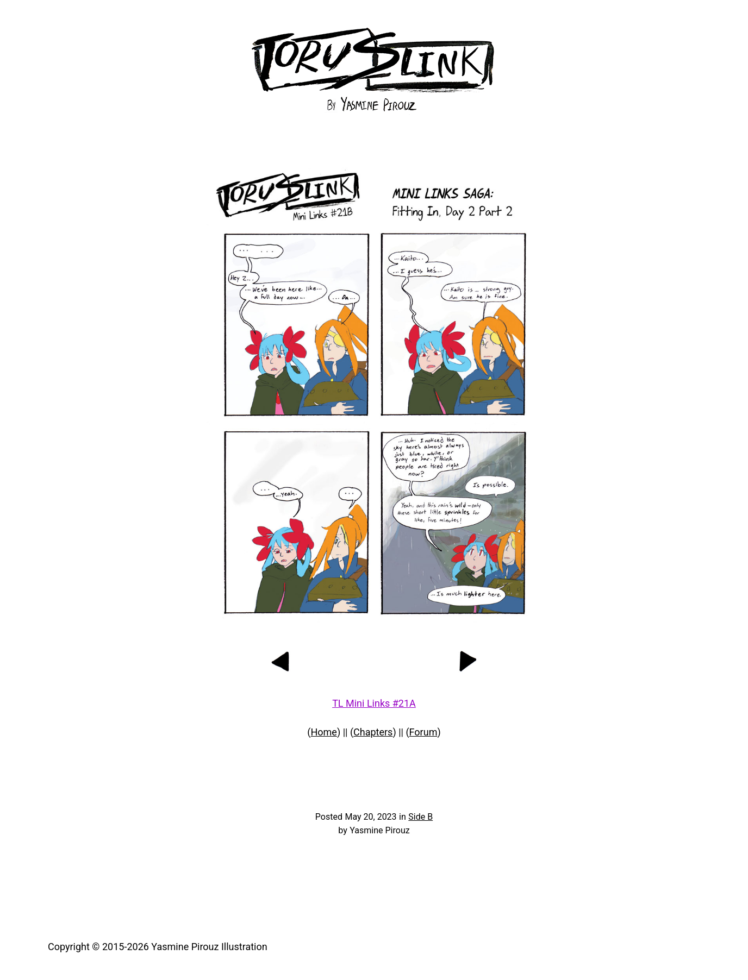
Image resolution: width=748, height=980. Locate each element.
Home (323, 732)
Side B (420, 817)
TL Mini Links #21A (374, 703)
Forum (423, 732)
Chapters (372, 732)
